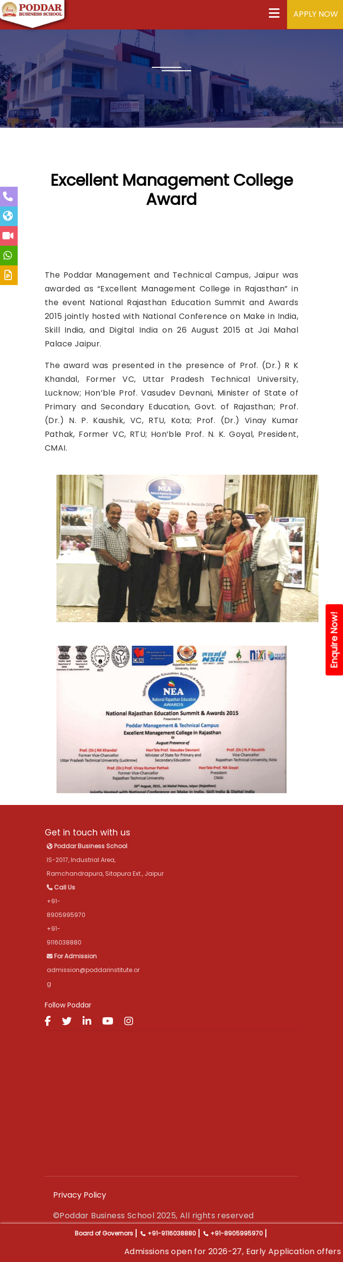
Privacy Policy (79, 1195)
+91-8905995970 (236, 1233)
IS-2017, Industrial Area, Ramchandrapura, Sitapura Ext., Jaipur (105, 860)
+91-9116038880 (171, 1233)
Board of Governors (104, 1233)
